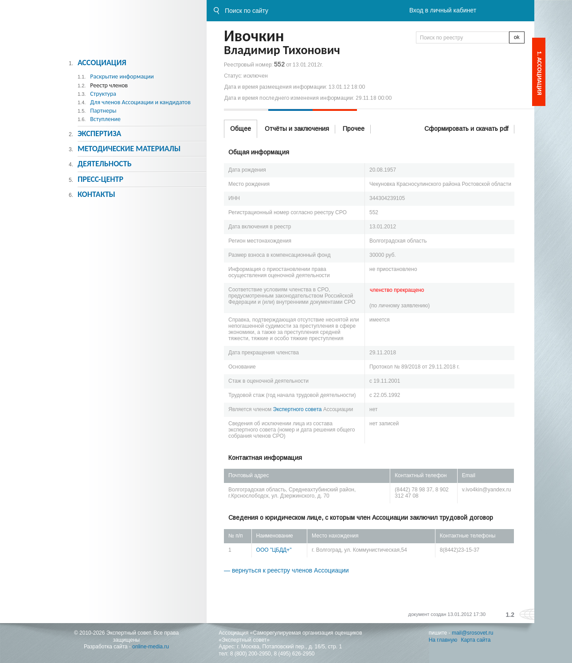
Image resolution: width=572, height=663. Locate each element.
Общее (240, 128)
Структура (103, 94)
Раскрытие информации (122, 76)
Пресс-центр (100, 179)
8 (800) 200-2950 (250, 654)
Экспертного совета (297, 409)
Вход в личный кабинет (442, 10)
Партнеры (103, 110)
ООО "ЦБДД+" (274, 550)
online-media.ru (150, 646)
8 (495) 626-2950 (294, 654)
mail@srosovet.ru (473, 633)
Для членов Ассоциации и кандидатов (140, 102)
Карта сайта (476, 640)
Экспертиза (99, 133)
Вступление (105, 119)
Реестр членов (109, 85)
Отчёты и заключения (297, 128)
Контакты (96, 194)
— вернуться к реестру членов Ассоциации (286, 570)
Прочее (353, 128)
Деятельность (105, 164)
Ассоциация (102, 62)
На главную (443, 640)
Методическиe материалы (129, 148)
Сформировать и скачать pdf (466, 128)
